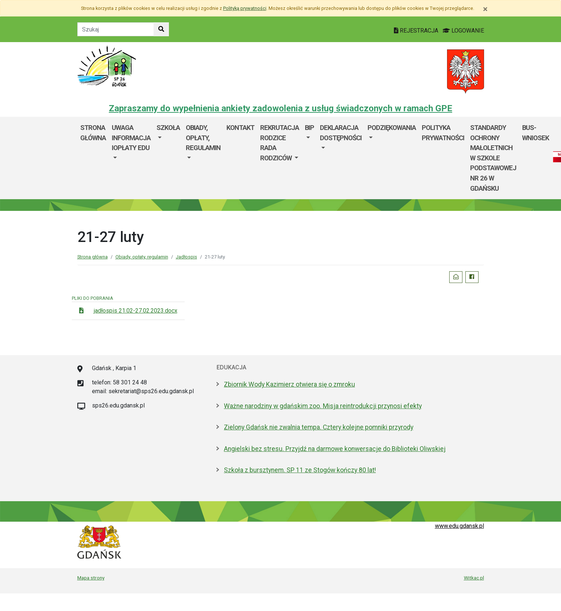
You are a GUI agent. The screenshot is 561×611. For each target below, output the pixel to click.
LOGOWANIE (463, 30)
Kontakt (240, 127)
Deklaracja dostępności (341, 133)
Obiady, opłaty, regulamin (203, 138)
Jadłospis (186, 257)
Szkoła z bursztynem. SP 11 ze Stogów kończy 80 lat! (300, 470)
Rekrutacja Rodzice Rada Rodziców (279, 143)
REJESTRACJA (417, 30)
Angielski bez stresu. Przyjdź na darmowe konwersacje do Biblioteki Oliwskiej (335, 448)
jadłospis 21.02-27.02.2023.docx (135, 310)
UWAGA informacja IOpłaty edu (131, 138)
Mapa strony (90, 578)
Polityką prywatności (244, 8)
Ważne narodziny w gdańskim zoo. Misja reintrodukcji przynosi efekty (323, 406)
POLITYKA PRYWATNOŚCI (443, 133)
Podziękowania (392, 127)
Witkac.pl (474, 578)
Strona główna (93, 133)
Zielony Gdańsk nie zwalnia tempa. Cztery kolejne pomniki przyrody (318, 427)
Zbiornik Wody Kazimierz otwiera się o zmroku (289, 384)
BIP (309, 127)
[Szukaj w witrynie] (161, 29)
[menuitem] (131, 158)
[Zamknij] (485, 9)
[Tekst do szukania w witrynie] (115, 29)
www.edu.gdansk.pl (459, 525)
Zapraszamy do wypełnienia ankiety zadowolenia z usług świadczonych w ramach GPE (280, 108)
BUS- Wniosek (535, 133)
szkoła (168, 127)
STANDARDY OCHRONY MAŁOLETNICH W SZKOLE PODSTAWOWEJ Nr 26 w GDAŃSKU (493, 158)
